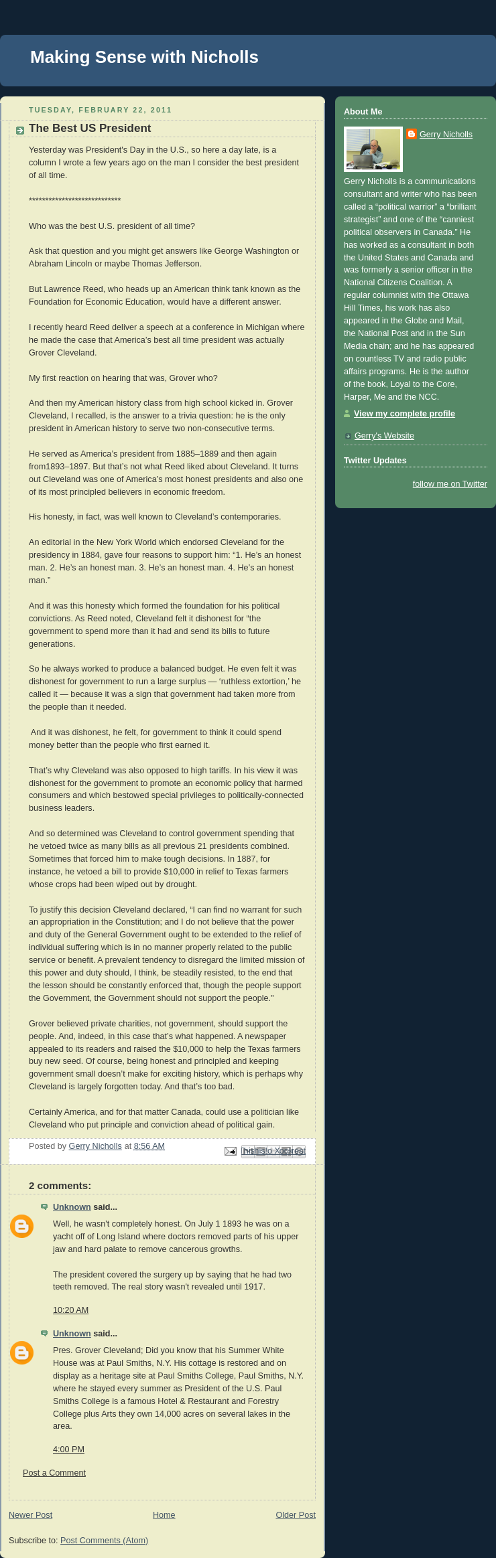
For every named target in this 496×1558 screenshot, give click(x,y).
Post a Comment (54, 1473)
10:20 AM (70, 1310)
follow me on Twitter (450, 484)
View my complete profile (404, 413)
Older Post (295, 1515)
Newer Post (30, 1515)
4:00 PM (68, 1449)
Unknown (72, 1207)
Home (164, 1515)
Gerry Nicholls (446, 134)
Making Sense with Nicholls (144, 57)
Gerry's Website (384, 436)
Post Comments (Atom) (104, 1540)
